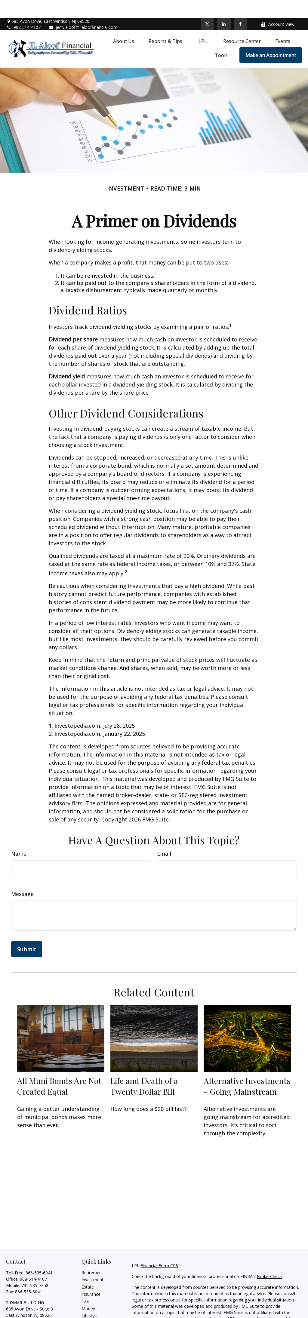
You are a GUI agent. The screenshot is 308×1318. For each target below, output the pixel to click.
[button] (123, 23)
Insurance (91, 1276)
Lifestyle (90, 1298)
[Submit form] (26, 931)
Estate (88, 1269)
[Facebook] (240, 6)
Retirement (92, 1254)
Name (18, 835)
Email (164, 835)
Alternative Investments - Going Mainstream (247, 1068)
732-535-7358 (34, 1267)
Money (88, 1290)
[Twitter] (207, 6)
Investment (92, 1261)
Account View (277, 6)
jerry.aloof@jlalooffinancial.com (82, 9)
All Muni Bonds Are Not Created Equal (59, 1068)
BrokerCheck (269, 1258)
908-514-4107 (23, 9)
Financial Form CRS (159, 1247)
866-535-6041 (39, 1255)
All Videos (91, 1312)
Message (22, 875)
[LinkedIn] (224, 6)
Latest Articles (95, 1305)
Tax (85, 1283)
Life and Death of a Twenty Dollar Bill (144, 1068)
